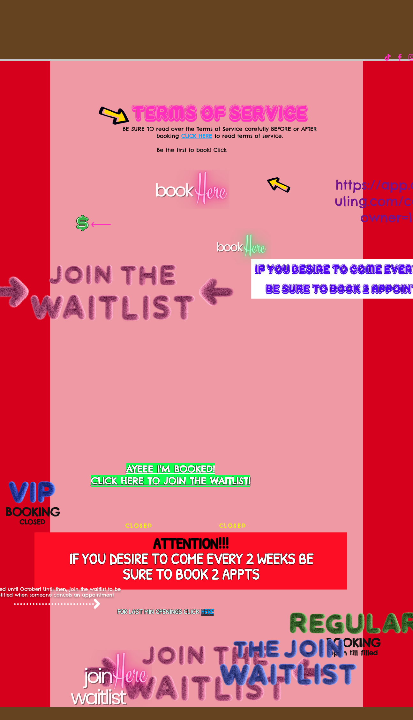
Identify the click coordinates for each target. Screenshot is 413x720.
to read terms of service (247, 135)
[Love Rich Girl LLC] (399, 57)
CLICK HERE (196, 135)
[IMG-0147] (387, 57)
